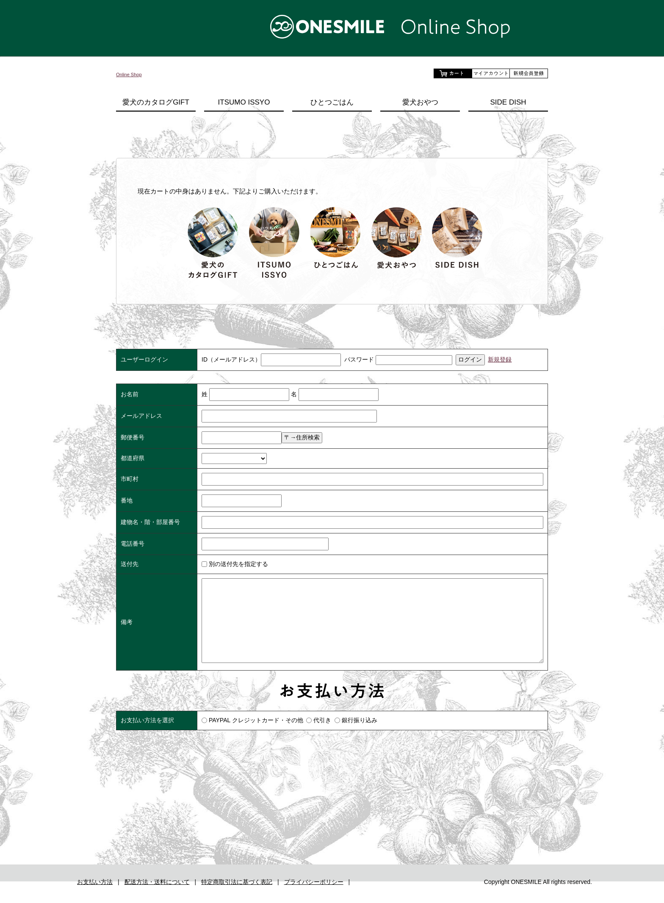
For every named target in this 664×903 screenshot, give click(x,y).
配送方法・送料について (157, 897)
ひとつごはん (332, 102)
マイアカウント (491, 73)
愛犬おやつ (420, 102)
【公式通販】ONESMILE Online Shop (332, 27)
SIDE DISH (508, 102)
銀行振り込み (359, 720)
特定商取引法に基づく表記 (236, 897)
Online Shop (133, 73)
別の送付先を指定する (235, 564)
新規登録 (500, 359)
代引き (322, 720)
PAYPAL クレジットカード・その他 (256, 720)
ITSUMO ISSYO (244, 102)
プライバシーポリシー (313, 897)
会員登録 (529, 73)
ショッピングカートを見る (453, 73)
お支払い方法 (95, 897)
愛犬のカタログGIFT (155, 102)
